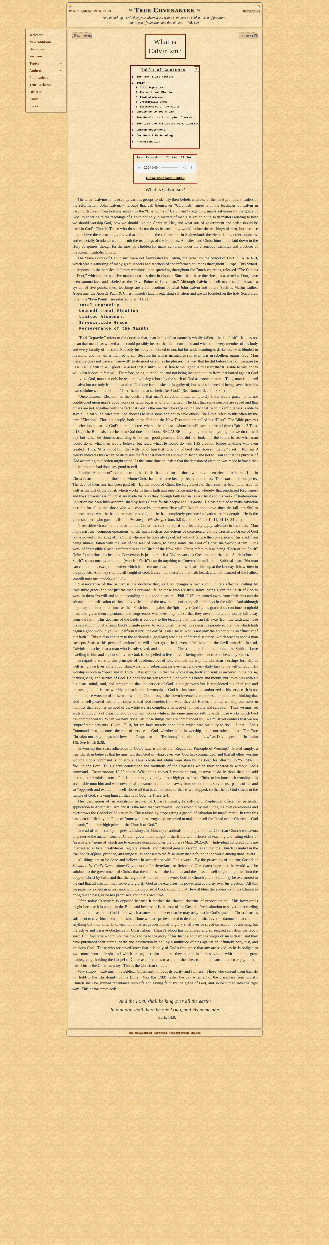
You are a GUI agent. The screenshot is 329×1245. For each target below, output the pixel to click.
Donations (78, 49)
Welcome (77, 35)
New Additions (82, 42)
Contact (251, 11)
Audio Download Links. (185, 179)
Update (86, 11)
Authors (77, 70)
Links (75, 106)
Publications (80, 77)
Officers (77, 92)
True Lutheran (82, 85)
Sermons (77, 56)
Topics (75, 63)
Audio (75, 99)
